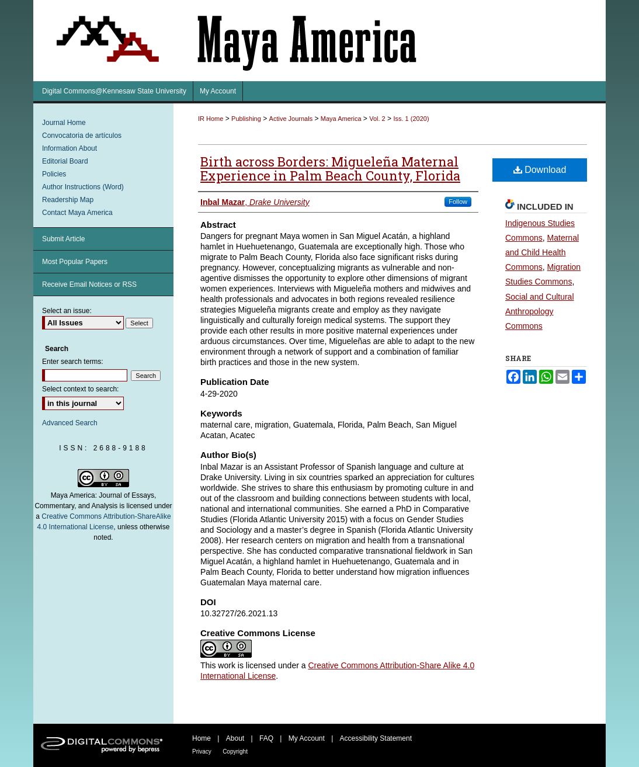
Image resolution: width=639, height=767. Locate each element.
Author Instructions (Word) (83, 187)
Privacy (201, 751)
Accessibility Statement (376, 738)
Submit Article (63, 239)
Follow (458, 201)
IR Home (210, 118)
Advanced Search (70, 423)
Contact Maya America (77, 213)
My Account (307, 738)
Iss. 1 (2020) (411, 118)
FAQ (266, 738)
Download (540, 170)
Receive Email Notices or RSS (89, 284)
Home (201, 738)
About (235, 738)
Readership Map (67, 200)
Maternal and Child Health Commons (542, 252)
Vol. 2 (377, 118)
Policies (54, 174)
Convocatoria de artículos (81, 135)
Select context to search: (80, 389)
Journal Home (64, 123)
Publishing (246, 118)
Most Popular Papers (74, 262)
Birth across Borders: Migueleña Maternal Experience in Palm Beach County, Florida (330, 168)
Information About (69, 148)
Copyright (235, 751)
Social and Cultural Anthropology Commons (539, 311)
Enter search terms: (72, 362)
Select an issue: (67, 311)
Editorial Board (65, 161)
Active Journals (291, 118)
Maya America (341, 118)
